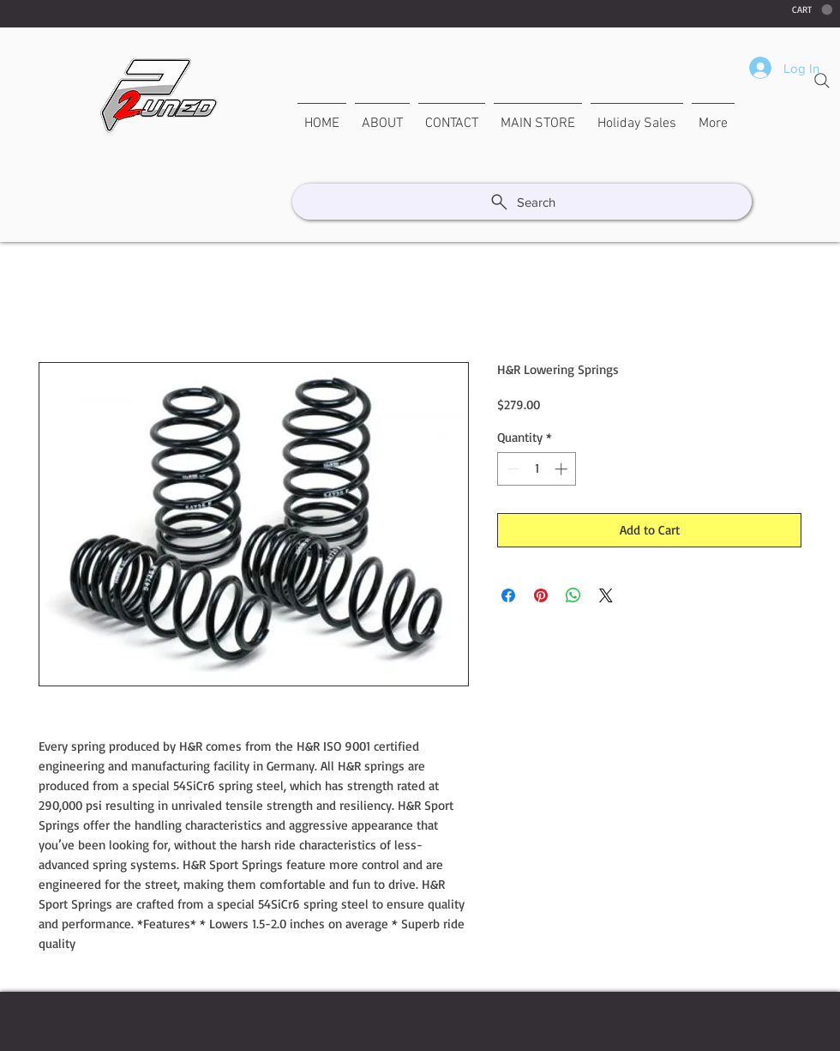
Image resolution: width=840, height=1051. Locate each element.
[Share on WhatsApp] (573, 595)
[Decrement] (511, 469)
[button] (812, 9)
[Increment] (562, 469)
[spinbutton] (537, 469)
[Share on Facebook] (508, 595)
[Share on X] (606, 595)
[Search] (822, 81)
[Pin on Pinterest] (541, 595)
